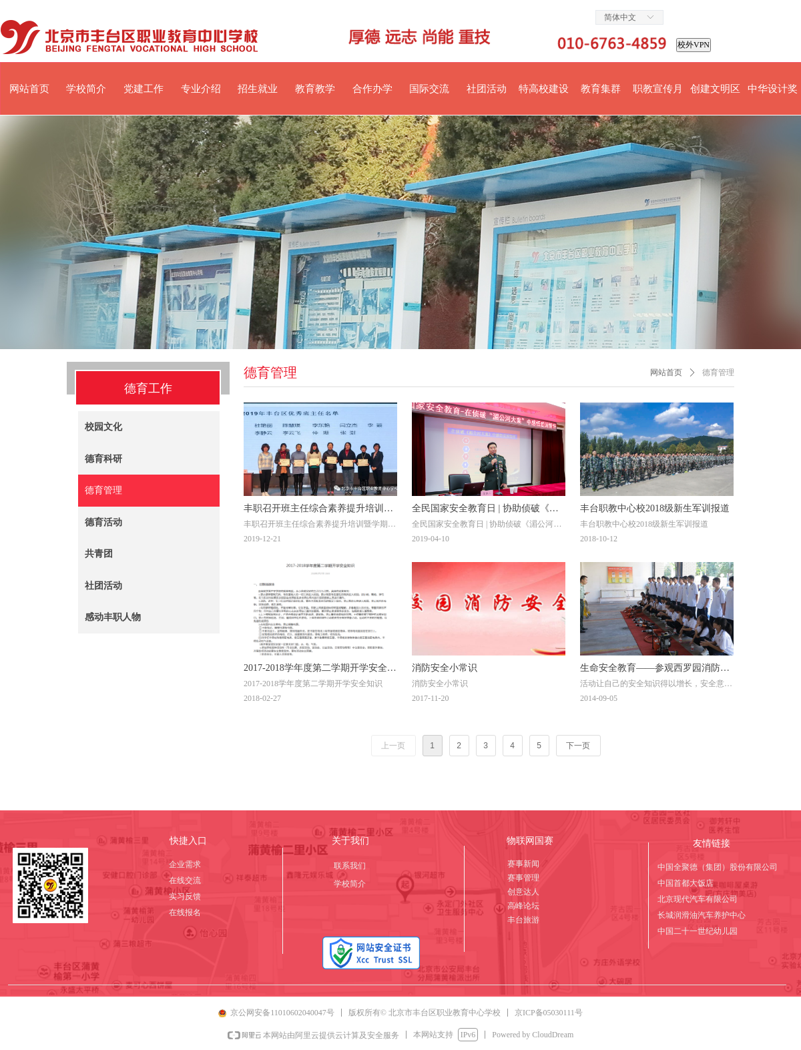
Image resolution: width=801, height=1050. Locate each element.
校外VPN (694, 44)
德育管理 (718, 372)
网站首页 (666, 372)
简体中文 (620, 17)
